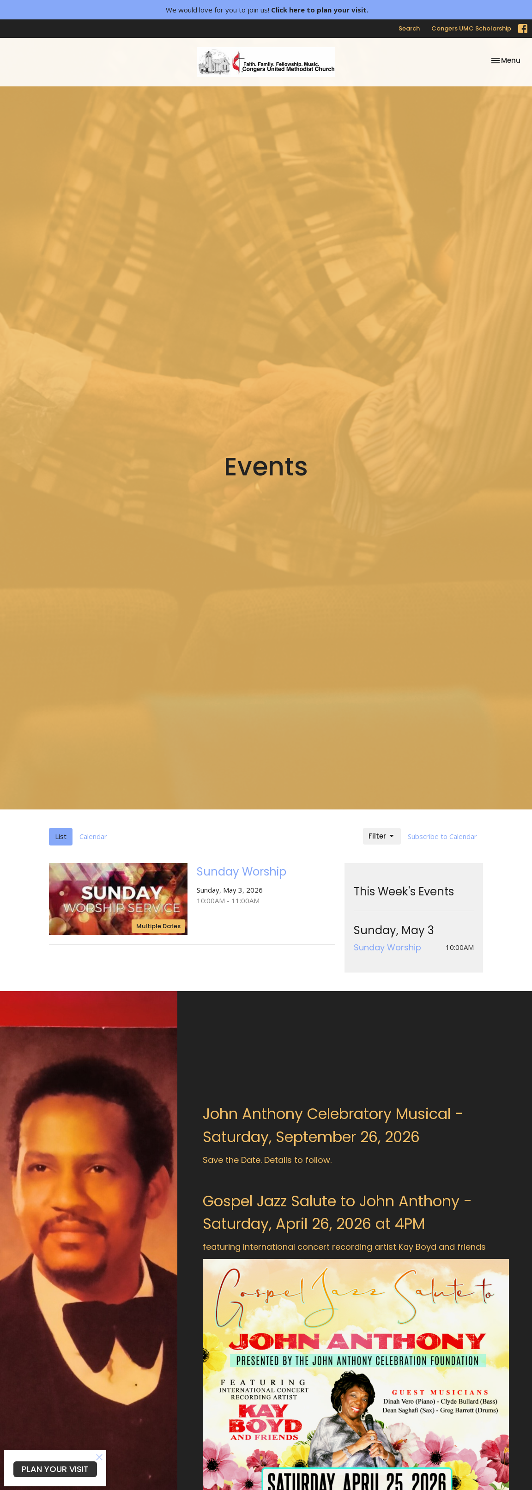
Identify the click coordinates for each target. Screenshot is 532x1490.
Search (409, 28)
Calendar (93, 836)
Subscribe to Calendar (442, 836)
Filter (382, 836)
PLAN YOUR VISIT (55, 1469)
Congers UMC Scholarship (471, 28)
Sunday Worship (387, 947)
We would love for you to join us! (267, 9)
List (60, 836)
